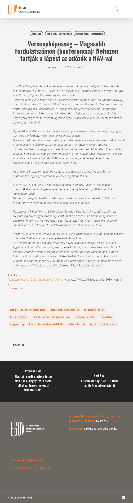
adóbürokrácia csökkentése (65, 309)
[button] (123, 9)
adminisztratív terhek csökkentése (27, 309)
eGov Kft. (102, 420)
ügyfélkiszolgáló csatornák (104, 324)
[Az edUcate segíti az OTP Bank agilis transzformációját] (99, 381)
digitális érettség (19, 317)
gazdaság (36, 33)
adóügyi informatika (94, 309)
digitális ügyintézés (85, 317)
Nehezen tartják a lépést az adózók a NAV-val (36, 279)
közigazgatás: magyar (58, 33)
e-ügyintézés (106, 317)
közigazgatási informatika (89, 33)
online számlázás (76, 324)
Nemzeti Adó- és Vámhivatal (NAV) (46, 324)
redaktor (52, 67)
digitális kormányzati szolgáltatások (51, 317)
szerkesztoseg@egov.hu (100, 428)
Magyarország (17, 324)
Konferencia (15, 288)
